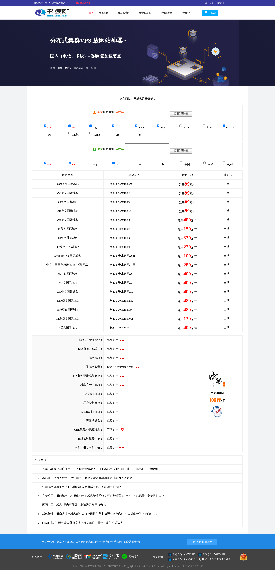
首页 (91, 12)
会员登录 (209, 3)
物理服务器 (166, 12)
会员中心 (187, 12)
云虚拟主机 (145, 12)
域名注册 (103, 12)
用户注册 (219, 3)
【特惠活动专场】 (84, 3)
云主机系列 (123, 12)
